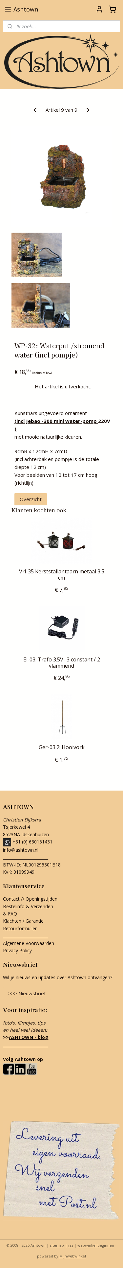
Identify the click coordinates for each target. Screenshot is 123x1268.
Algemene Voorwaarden (28, 943)
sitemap (57, 1245)
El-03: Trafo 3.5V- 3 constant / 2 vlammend (61, 663)
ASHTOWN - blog (28, 1037)
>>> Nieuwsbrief (27, 993)
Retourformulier (20, 928)
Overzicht (31, 499)
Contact (11, 899)
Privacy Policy (17, 950)
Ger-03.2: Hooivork (62, 747)
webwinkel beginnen (95, 1245)
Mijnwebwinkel (72, 1256)
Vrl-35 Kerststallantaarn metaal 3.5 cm (61, 574)
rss (70, 1245)
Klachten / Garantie (23, 921)
